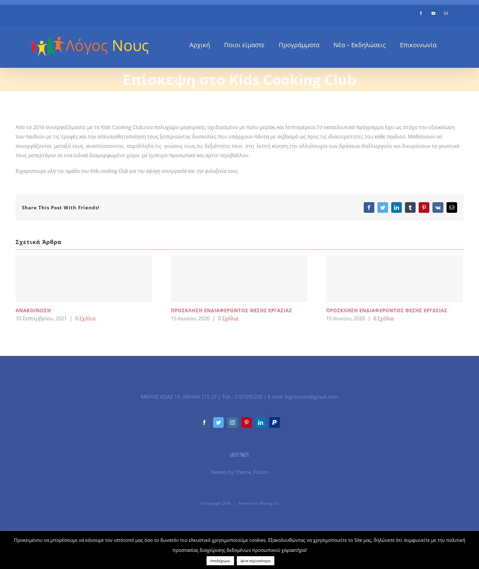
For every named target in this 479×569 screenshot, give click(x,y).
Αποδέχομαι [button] (220, 560)
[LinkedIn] (260, 422)
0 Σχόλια (85, 318)
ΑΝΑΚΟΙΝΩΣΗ (33, 310)
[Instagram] (232, 422)
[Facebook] (204, 422)
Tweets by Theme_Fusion (239, 472)
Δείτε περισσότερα (256, 560)
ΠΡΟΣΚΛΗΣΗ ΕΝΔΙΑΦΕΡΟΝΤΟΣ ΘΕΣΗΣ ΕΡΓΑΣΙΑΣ (231, 310)
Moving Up (269, 503)
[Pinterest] (246, 422)
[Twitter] (218, 422)
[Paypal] (274, 422)
